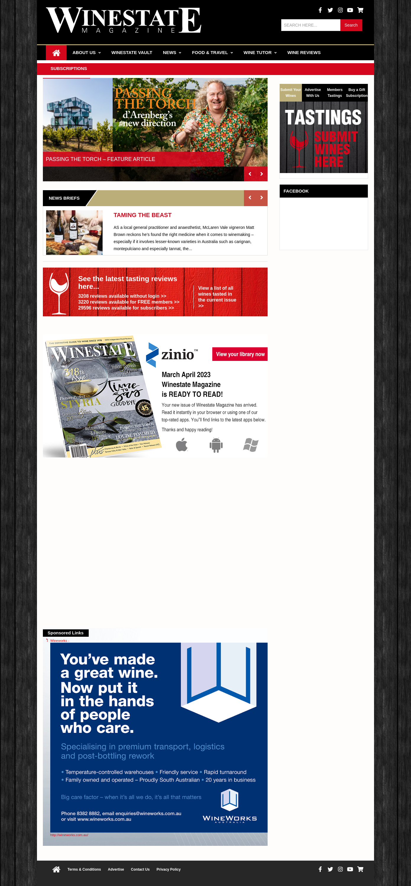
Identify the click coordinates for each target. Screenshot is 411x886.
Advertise (116, 869)
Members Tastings (335, 92)
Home (56, 52)
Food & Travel (212, 52)
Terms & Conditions (84, 869)
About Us (86, 52)
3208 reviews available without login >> (122, 296)
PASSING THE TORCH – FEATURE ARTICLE (100, 159)
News (172, 52)
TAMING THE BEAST (142, 215)
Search (350, 25)
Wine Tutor (260, 52)
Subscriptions (69, 68)
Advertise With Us (313, 92)
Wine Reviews (304, 52)
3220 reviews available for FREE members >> (128, 301)
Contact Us (140, 869)
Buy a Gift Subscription (357, 92)
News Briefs (64, 198)
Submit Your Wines (290, 93)
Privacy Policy (169, 869)
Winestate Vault (131, 52)
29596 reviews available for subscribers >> (126, 307)
